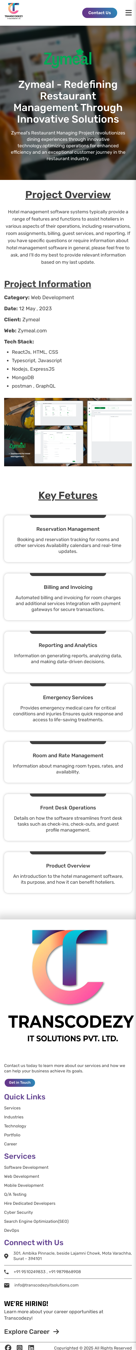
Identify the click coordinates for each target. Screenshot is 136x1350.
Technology (15, 1126)
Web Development (21, 1176)
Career (10, 1144)
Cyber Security (18, 1212)
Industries (13, 1117)
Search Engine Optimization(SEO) (36, 1221)
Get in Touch (20, 1082)
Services (12, 1108)
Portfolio (12, 1135)
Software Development (26, 1167)
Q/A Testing (15, 1194)
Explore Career (31, 1331)
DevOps (11, 1230)
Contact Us (99, 12)
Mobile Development (24, 1185)
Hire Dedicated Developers (29, 1203)
